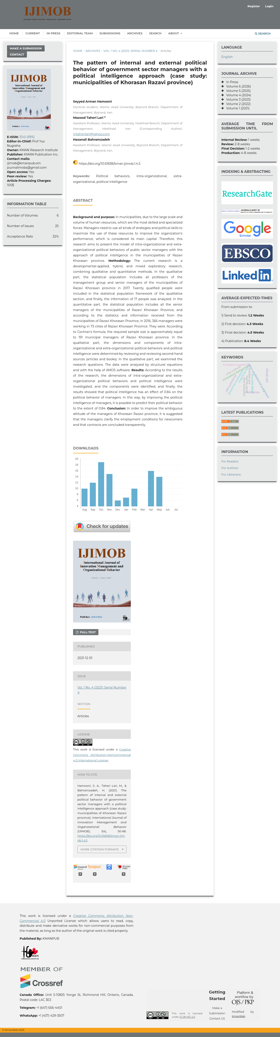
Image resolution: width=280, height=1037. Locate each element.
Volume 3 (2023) (237, 99)
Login (269, 6)
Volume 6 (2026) (237, 86)
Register (253, 6)
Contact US (217, 1018)
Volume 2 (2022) (237, 104)
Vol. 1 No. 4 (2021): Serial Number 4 (130, 50)
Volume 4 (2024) (237, 95)
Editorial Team (80, 33)
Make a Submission (26, 48)
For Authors (229, 468)
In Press (53, 33)
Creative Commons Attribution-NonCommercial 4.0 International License (102, 755)
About (174, 33)
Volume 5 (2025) (237, 91)
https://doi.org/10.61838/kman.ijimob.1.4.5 (109, 164)
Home (14, 33)
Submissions (109, 33)
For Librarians (231, 474)
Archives (134, 33)
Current (32, 33)
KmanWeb (238, 1016)
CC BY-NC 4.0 (187, 1017)
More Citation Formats (99, 849)
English (227, 57)
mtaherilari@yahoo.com (91, 134)
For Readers (229, 461)
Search (155, 33)
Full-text (87, 632)
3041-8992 (27, 137)
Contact (17, 54)
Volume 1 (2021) (236, 108)
